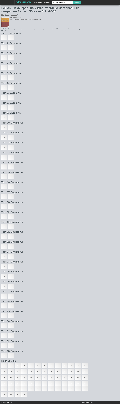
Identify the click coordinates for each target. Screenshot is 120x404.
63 (71, 389)
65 (84, 389)
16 (17, 371)
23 (64, 371)
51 (78, 383)
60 (51, 389)
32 (37, 377)
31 (31, 377)
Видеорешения (38, 2)
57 (31, 389)
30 (24, 377)
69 (24, 394)
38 (78, 377)
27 (4, 377)
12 (78, 365)
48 (57, 383)
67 (11, 394)
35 (57, 377)
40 (4, 383)
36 (64, 377)
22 (57, 371)
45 (37, 383)
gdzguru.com (24, 2)
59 (44, 389)
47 (51, 383)
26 (84, 371)
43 (24, 383)
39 (84, 377)
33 (44, 377)
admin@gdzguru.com (87, 402)
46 (44, 383)
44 (31, 383)
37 (71, 377)
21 (51, 371)
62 (64, 389)
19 (37, 371)
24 (71, 371)
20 (44, 371)
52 (84, 383)
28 (11, 377)
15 (11, 371)
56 (24, 389)
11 (71, 365)
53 (4, 389)
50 (71, 383)
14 (4, 371)
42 (17, 383)
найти (77, 2)
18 (31, 371)
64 (78, 389)
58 (37, 389)
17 (24, 371)
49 (64, 383)
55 (17, 389)
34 (51, 377)
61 (57, 389)
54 (11, 389)
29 (17, 377)
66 (4, 394)
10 (64, 365)
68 (17, 394)
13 (84, 365)
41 (11, 383)
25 (78, 371)
